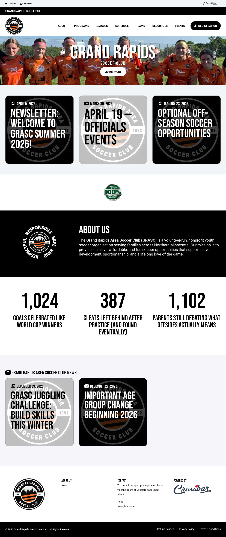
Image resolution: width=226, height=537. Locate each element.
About (62, 26)
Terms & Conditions (210, 529)
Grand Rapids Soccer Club (24, 11)
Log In (10, 3)
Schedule (122, 26)
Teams (140, 26)
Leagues (102, 26)
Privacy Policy (186, 529)
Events (180, 26)
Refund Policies (165, 529)
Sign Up (26, 3)
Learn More (113, 71)
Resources (160, 26)
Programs (81, 26)
